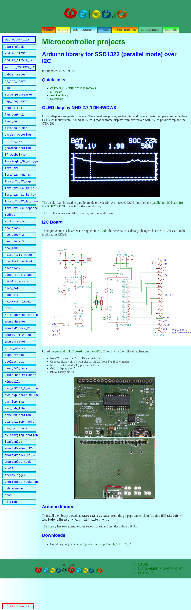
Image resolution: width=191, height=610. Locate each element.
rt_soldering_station (20, 341)
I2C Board (56, 91)
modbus (10, 231)
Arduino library (59, 95)
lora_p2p (12, 180)
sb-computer (150, 30)
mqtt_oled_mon (16, 239)
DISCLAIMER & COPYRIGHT (160, 569)
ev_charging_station (20, 472)
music (104, 30)
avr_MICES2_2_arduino (20, 421)
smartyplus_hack (18, 501)
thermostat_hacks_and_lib (20, 523)
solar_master (15, 377)
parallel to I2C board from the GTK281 (80, 351)
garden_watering (18, 144)
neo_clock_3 (14, 261)
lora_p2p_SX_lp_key (20, 210)
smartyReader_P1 (18, 355)
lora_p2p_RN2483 (18, 188)
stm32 (9, 508)
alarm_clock (14, 48)
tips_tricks (14, 384)
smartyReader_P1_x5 (20, 494)
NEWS (143, 565)
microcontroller (84, 30)
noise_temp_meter (19, 275)
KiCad (101, 230)
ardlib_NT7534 (16, 56)
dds (7, 93)
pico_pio (12, 319)
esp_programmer (17, 108)
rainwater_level (18, 326)
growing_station (18, 159)
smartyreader (15, 370)
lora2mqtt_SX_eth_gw (20, 173)
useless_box (14, 392)
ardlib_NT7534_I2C (19, 63)
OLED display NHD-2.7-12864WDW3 (73, 88)
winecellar (13, 414)
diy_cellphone (16, 465)
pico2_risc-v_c (17, 304)
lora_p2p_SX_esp (18, 195)
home (48, 30)
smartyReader (15, 348)
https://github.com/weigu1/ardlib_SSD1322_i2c (104, 544)
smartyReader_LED (19, 486)
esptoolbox (13, 115)
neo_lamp (12, 268)
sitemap (11, 545)
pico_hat (12, 312)
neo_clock (12, 246)
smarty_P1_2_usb (18, 363)
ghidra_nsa (13, 151)
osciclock (12, 290)
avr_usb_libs (15, 443)
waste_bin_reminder (20, 406)
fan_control (14, 122)
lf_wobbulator (16, 166)
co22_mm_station (18, 450)
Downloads (56, 98)
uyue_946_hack (16, 399)
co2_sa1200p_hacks (19, 457)
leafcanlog (13, 479)
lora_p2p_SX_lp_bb (19, 202)
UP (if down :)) (18, 606)
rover (9, 333)
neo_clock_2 (14, 253)
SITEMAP (145, 573)
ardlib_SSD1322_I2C (20, 71)
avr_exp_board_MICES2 (20, 428)
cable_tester (15, 79)
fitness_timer (16, 137)
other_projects (125, 30)
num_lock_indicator (20, 282)
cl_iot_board (15, 86)
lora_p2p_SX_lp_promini (20, 217)
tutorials (171, 30)
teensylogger (15, 516)
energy (63, 30)
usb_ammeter (14, 530)
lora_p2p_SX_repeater (20, 224)
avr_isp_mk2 (14, 435)
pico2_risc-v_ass (19, 297)
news (8, 537)
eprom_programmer (19, 100)
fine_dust (12, 130)
